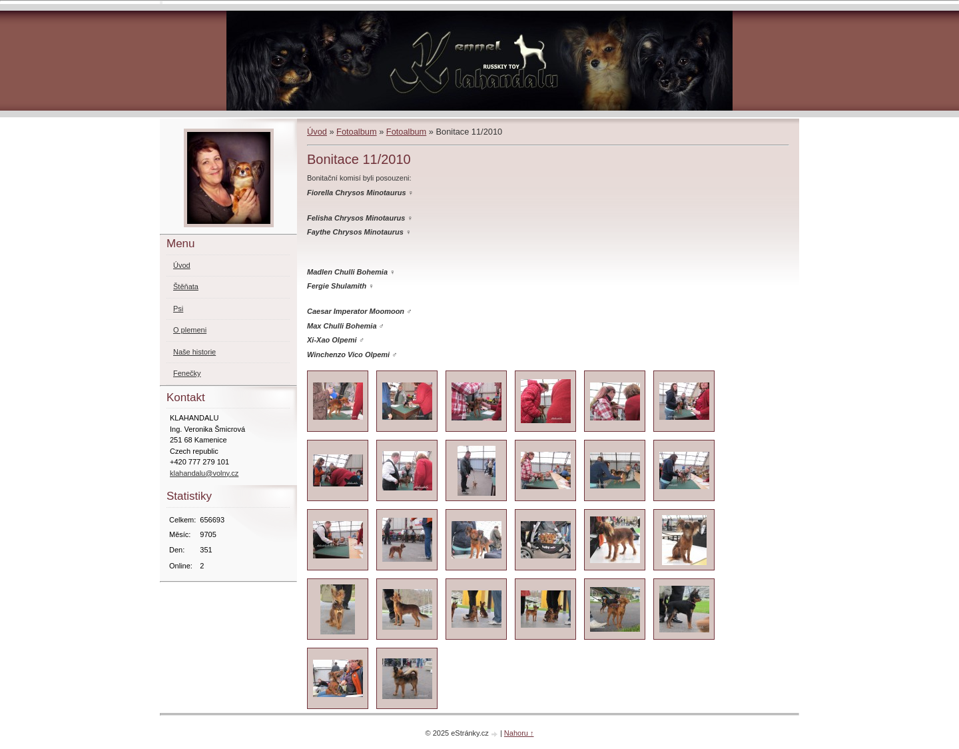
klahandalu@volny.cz (204, 473)
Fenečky (187, 373)
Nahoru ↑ (519, 733)
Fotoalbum (356, 132)
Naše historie (194, 352)
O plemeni (189, 330)
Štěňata (185, 287)
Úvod (317, 132)
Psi (178, 309)
